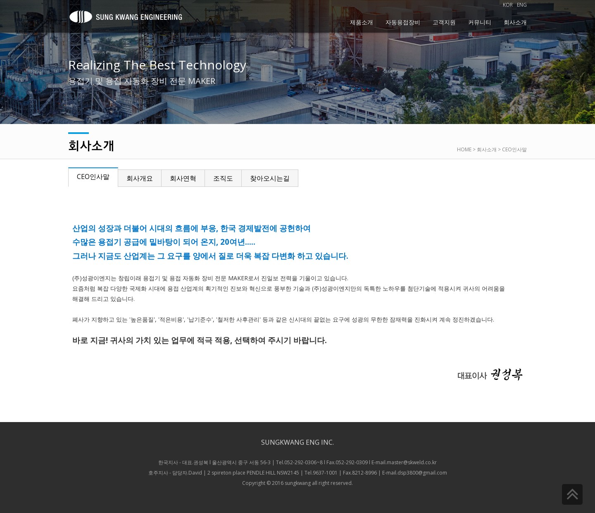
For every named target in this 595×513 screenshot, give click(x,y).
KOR (508, 4)
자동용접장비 (403, 22)
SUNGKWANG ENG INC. (297, 437)
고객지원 (444, 22)
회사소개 (515, 22)
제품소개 (361, 22)
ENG (522, 4)
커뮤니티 (479, 22)
